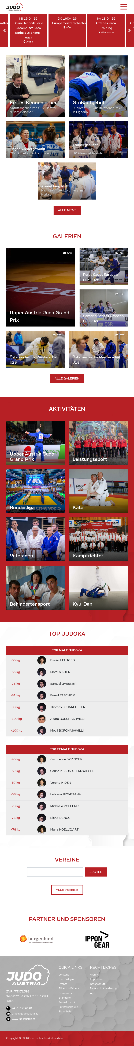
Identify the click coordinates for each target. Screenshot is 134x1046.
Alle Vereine (67, 890)
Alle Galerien (67, 378)
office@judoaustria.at (22, 1013)
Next (129, 30)
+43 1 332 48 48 (19, 1008)
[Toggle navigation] (123, 7)
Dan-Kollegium (67, 979)
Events (63, 983)
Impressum (96, 979)
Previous (4, 30)
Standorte (65, 997)
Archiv (94, 974)
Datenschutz (98, 983)
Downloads (65, 993)
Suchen (96, 872)
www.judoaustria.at (20, 1018)
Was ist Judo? (67, 1002)
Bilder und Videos (69, 988)
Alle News (67, 210)
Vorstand (64, 974)
